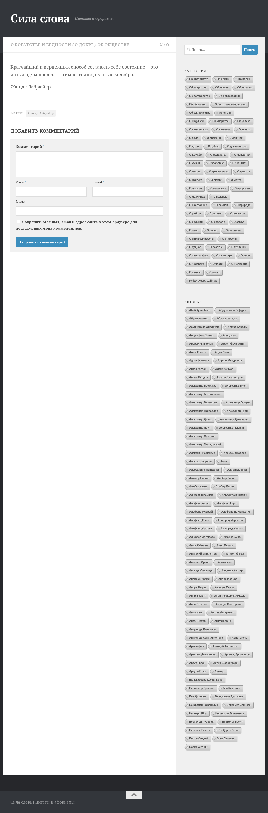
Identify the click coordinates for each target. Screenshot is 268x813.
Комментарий (30, 146)
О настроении (198, 205)
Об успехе (243, 121)
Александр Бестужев (202, 385)
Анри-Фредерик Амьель (229, 595)
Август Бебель (237, 327)
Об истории (244, 87)
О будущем (196, 121)
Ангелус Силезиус (201, 570)
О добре (84, 45)
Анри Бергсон (198, 604)
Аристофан (196, 646)
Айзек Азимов (224, 369)
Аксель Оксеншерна (229, 377)
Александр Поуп (199, 427)
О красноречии (218, 171)
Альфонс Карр (226, 503)
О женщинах (242, 154)
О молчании (218, 188)
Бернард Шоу (198, 713)
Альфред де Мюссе (202, 537)
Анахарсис (225, 562)
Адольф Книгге (199, 360)
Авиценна (229, 335)
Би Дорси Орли (228, 730)
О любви (216, 180)
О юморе (195, 272)
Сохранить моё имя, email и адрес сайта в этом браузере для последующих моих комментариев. (76, 225)
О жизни (194, 163)
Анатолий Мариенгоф (203, 553)
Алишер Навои (199, 478)
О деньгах (236, 138)
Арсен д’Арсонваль (237, 654)
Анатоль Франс (199, 562)
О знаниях (239, 163)
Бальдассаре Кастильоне (205, 679)
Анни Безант (197, 595)
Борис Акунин (198, 747)
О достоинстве (237, 146)
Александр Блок (235, 385)
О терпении (238, 247)
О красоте (243, 171)
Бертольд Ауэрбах (201, 721)
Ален (223, 461)
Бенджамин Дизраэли (229, 696)
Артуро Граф (197, 671)
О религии (196, 222)
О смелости (233, 230)
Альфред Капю (199, 520)
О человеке (196, 264)
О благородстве (199, 96)
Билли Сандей (198, 738)
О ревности (237, 213)
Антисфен (195, 612)
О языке (214, 272)
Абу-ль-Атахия (198, 318)
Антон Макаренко (222, 612)
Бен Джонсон (197, 696)
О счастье (216, 247)
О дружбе (195, 154)
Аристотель (239, 637)
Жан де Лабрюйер (41, 113)
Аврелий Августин (233, 343)
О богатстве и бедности (40, 45)
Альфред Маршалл (230, 520)
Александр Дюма (200, 419)
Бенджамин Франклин (203, 705)
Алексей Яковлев (235, 453)
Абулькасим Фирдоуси (204, 327)
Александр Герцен (238, 402)
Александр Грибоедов (203, 411)
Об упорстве (220, 121)
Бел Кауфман (231, 688)
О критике (195, 180)
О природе (243, 205)
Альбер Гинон (226, 478)
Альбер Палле (225, 486)
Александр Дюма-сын (234, 419)
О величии (223, 129)
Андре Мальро (227, 579)
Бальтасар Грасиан (201, 688)
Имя (21, 182)
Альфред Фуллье (200, 528)
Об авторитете (198, 79)
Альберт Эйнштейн (234, 495)
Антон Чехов (197, 621)
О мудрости (242, 188)
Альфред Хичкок (232, 528)
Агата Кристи (197, 352)
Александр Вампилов (203, 402)
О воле (193, 138)
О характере (224, 255)
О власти (244, 129)
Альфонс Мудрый (201, 511)
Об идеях (244, 79)
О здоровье (216, 163)
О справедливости (201, 238)
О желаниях (218, 154)
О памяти (222, 205)
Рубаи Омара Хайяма (203, 280)
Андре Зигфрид (199, 579)
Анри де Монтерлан (229, 604)
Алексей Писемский (202, 453)
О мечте (236, 180)
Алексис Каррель (200, 461)
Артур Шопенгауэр (225, 663)
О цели (245, 255)
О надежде (220, 196)
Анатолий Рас (235, 553)
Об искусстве (197, 87)
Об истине (221, 87)
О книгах (194, 171)
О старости (229, 238)
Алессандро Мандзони (204, 469)
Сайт (20, 201)
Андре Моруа (197, 587)
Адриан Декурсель (230, 360)
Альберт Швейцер (201, 495)
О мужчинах (197, 196)
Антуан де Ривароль (202, 629)
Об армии (223, 79)
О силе (193, 230)
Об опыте (225, 112)
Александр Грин (237, 411)
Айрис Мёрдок (198, 377)
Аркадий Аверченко (225, 646)
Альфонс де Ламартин (236, 511)
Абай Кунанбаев (199, 310)
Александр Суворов (202, 436)
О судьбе (195, 247)
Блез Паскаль (225, 738)
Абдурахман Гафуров (233, 310)
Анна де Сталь (224, 587)
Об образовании (229, 96)
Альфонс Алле (199, 503)
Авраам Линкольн (201, 343)
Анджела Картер (232, 570)
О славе (212, 230)
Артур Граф (196, 663)
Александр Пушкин (231, 427)
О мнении (195, 188)
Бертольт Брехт (232, 721)
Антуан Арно (222, 621)
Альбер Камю (198, 486)
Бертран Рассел (199, 730)
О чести (217, 264)
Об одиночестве (199, 112)
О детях (194, 146)
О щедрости (239, 264)
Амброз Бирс (232, 537)
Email (98, 182)
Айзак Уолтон (197, 369)
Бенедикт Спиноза (238, 705)
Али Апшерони (237, 469)
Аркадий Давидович (202, 654)
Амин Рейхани (198, 545)
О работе (195, 213)
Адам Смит (222, 352)
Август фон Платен (201, 335)
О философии (198, 255)
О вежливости (198, 129)
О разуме (215, 213)
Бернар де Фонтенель (229, 713)
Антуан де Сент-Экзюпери (206, 637)
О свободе (218, 222)
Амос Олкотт (224, 545)
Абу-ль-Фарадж (227, 318)
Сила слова (40, 18)
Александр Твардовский (205, 444)
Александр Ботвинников (205, 394)
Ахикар (219, 671)
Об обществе (113, 45)
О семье (239, 222)
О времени (214, 138)
